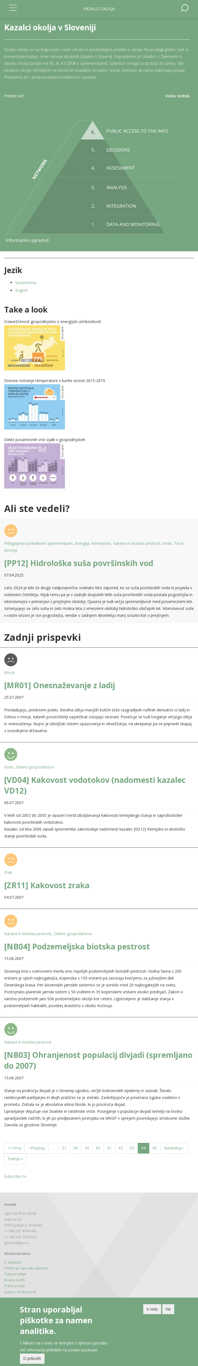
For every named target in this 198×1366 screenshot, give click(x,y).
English (21, 290)
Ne (168, 1309)
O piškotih (32, 1358)
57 (66, 1148)
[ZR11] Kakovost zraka (47, 885)
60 (100, 1148)
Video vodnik (177, 95)
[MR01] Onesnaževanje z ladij (59, 685)
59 (89, 1148)
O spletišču (13, 1262)
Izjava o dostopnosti (20, 1292)
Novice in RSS (14, 1280)
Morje (9, 672)
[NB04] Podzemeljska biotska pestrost (77, 946)
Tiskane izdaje (15, 1274)
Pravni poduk (14, 1286)
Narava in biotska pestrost (136, 543)
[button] (99, 347)
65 (157, 1148)
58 (77, 1148)
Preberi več (14, 95)
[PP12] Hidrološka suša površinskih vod (78, 563)
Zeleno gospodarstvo (34, 767)
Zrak (8, 872)
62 (123, 1148)
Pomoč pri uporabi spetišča (26, 1268)
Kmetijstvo (101, 543)
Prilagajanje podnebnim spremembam (38, 543)
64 (145, 1149)
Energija (82, 543)
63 (134, 1148)
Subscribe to (15, 1176)
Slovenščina (25, 282)
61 (111, 1148)
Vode (167, 543)
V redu (152, 1309)
